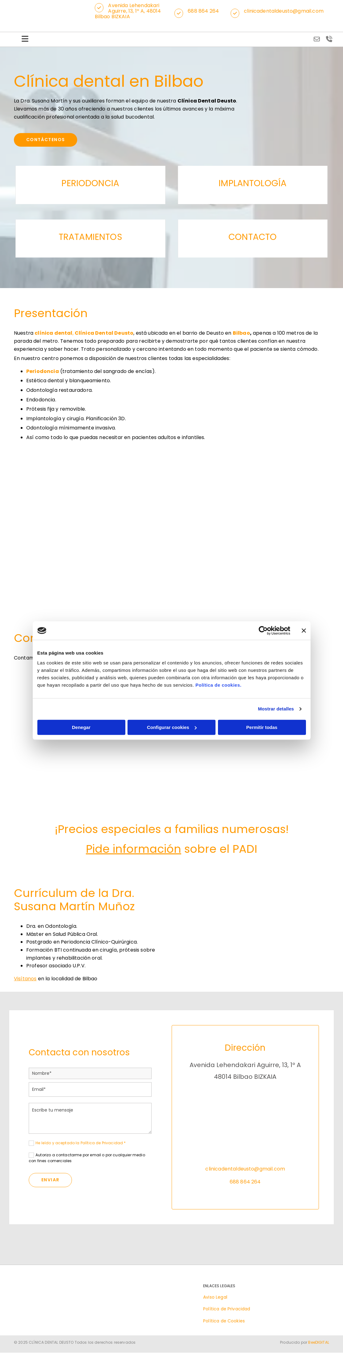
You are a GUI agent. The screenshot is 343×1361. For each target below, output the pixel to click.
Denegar (81, 727)
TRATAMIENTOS (90, 238)
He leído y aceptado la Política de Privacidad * (81, 1143)
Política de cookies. (218, 685)
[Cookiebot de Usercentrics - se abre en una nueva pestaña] (263, 630)
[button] (101, 7)
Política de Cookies (224, 1322)
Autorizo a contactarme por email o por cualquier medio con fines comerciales (87, 1158)
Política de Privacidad (226, 1310)
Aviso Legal (215, 1298)
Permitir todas (262, 727)
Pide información (133, 850)
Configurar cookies (172, 727)
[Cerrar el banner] (304, 630)
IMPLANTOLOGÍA (253, 184)
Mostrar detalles (276, 708)
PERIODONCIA (90, 184)
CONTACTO (252, 238)
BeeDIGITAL (318, 1343)
